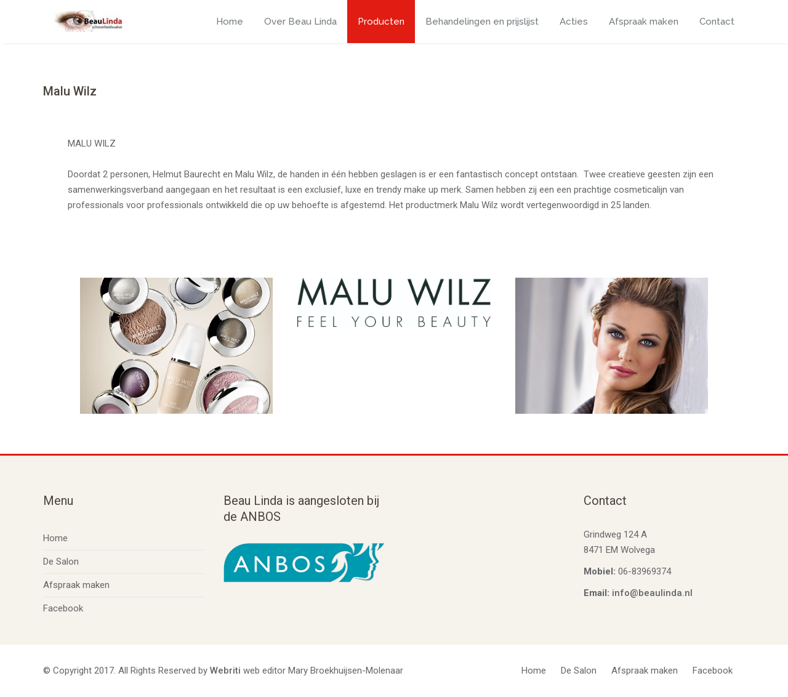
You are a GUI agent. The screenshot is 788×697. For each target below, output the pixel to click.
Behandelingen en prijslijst (482, 21)
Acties (574, 21)
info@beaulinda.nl (652, 592)
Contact (716, 21)
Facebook (63, 608)
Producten (381, 21)
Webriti (225, 670)
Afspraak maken (643, 21)
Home (229, 21)
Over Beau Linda (300, 21)
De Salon (61, 561)
